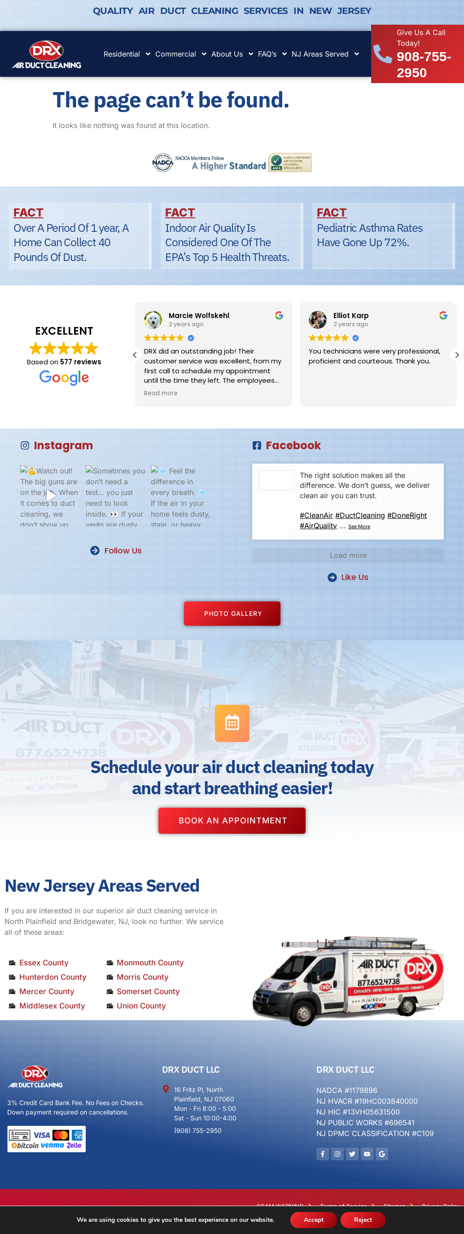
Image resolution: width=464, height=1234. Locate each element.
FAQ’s (273, 54)
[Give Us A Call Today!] (382, 53)
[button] (457, 355)
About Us (232, 54)
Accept (314, 1220)
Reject (363, 1220)
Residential (128, 54)
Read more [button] (161, 393)
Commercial (181, 54)
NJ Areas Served (326, 54)
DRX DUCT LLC (191, 1069)
